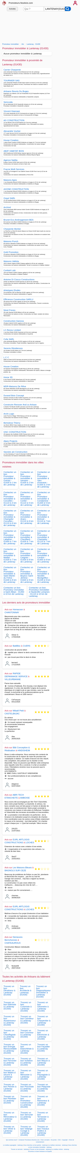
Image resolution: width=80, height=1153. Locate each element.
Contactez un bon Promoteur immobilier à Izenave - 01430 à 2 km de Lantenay (26, 478)
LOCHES (29, 842)
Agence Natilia (10, 160)
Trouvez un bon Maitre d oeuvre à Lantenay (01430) (10, 1074)
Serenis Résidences (13, 348)
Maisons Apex (10, 180)
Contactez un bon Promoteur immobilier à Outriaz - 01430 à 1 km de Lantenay (10, 478)
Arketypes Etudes (12, 290)
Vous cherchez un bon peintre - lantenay (35, 1145)
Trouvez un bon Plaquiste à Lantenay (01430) (43, 1087)
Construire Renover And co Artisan (20, 404)
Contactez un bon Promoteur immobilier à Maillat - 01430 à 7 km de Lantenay (10, 555)
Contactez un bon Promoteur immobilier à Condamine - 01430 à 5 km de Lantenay (43, 498)
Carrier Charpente (12, 70)
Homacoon (18, 609)
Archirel (7, 207)
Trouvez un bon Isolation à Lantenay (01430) (26, 1061)
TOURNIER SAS (12, 80)
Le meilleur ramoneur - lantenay (57, 1145)
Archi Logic (9, 414)
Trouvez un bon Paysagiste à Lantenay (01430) (43, 1074)
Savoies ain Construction (15, 452)
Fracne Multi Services (14, 169)
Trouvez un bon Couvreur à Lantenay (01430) (26, 1033)
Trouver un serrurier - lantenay (20, 1149)
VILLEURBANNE (13, 679)
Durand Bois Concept (14, 395)
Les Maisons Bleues (22, 867)
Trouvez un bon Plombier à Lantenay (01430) (10, 1099)
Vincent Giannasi (12, 111)
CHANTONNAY (12, 612)
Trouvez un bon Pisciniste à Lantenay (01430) (27, 1087)
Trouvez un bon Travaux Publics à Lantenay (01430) (43, 1130)
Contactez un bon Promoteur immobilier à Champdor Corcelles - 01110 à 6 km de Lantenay (10, 517)
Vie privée (54, 1140)
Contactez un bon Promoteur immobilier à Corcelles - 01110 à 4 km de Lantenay (10, 498)
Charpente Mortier (12, 229)
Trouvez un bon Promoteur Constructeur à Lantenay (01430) (26, 1101)
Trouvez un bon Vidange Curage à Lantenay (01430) (26, 1130)
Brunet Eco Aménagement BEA (18, 220)
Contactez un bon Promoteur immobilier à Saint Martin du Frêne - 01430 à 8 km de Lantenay (10, 574)
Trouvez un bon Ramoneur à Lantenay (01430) (43, 1100)
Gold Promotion (11, 252)
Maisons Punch (11, 241)
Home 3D (8, 377)
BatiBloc (17, 646)
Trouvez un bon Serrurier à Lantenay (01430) (26, 1115)
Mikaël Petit (18, 710)
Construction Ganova (14, 321)
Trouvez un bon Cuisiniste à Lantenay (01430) (26, 1006)
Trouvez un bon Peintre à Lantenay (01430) (10, 1087)
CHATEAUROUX (13, 943)
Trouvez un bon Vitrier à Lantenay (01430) (9, 1129)
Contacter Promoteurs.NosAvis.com (29, 1140)
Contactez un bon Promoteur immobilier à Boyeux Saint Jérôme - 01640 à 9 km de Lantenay (26, 574)
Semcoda (8, 102)
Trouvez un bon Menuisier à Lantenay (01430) (26, 1074)
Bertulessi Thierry (12, 423)
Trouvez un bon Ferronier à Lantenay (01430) (10, 1061)
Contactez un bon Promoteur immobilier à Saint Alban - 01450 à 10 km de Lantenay (14, 591)
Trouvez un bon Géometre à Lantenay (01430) (43, 1006)
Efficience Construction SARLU (18, 299)
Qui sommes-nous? (11, 1140)
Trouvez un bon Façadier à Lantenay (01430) (43, 1047)
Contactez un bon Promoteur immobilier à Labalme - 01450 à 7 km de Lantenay (10, 537)
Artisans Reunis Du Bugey (16, 91)
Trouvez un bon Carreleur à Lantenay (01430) (27, 1019)
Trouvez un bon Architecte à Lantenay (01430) (25, 990)
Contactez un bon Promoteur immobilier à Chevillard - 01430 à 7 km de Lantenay (26, 537)
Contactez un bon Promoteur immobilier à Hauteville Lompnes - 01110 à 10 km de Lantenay (39, 592)
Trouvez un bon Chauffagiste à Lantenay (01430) (10, 1034)
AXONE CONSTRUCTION (16, 189)
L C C (6, 357)
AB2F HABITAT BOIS (14, 151)
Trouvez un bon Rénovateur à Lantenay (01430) (10, 1116)
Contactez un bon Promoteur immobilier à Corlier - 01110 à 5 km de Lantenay (26, 498)
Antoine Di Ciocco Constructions (19, 279)
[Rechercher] (68, 8)
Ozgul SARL (9, 198)
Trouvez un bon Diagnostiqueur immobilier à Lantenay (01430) (43, 991)
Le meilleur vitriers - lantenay (60, 1149)
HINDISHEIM (24, 750)
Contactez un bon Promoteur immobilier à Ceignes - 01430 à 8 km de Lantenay (26, 555)
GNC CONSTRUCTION (15, 432)
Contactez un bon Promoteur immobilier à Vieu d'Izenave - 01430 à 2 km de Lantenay (43, 479)
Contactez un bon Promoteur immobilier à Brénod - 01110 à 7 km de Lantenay (43, 516)
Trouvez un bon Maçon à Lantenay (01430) (43, 1061)
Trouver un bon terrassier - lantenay (40, 1149)
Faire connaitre (45, 1140)
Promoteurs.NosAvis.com (21, 3)
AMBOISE (25, 798)
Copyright (65, 1140)
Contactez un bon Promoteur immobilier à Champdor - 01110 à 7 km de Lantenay (43, 537)
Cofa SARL (9, 339)
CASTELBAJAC (12, 713)
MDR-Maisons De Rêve (15, 386)
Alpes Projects (10, 441)
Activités (12, 9)
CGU (59, 1140)
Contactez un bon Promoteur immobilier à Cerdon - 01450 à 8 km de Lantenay (43, 555)
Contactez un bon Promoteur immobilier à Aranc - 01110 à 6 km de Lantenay (26, 516)
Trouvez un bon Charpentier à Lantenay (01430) (43, 1020)
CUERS (26, 646)
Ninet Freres (9, 310)
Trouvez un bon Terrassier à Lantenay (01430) (43, 1116)
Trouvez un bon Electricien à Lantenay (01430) (43, 1034)
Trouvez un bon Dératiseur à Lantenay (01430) (9, 990)
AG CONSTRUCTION (14, 120)
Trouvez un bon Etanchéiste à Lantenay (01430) (26, 1048)
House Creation (11, 140)
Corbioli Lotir (10, 270)
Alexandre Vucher (12, 131)
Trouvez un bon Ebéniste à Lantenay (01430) (10, 1005)
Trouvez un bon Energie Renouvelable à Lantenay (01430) (10, 1048)
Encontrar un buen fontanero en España (40, 1151)
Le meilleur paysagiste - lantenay (12, 1145)
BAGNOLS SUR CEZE (15, 870)
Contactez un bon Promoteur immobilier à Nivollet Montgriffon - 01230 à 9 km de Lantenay (43, 574)
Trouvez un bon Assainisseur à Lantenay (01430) (10, 1020)
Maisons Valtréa (11, 261)
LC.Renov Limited (12, 330)
